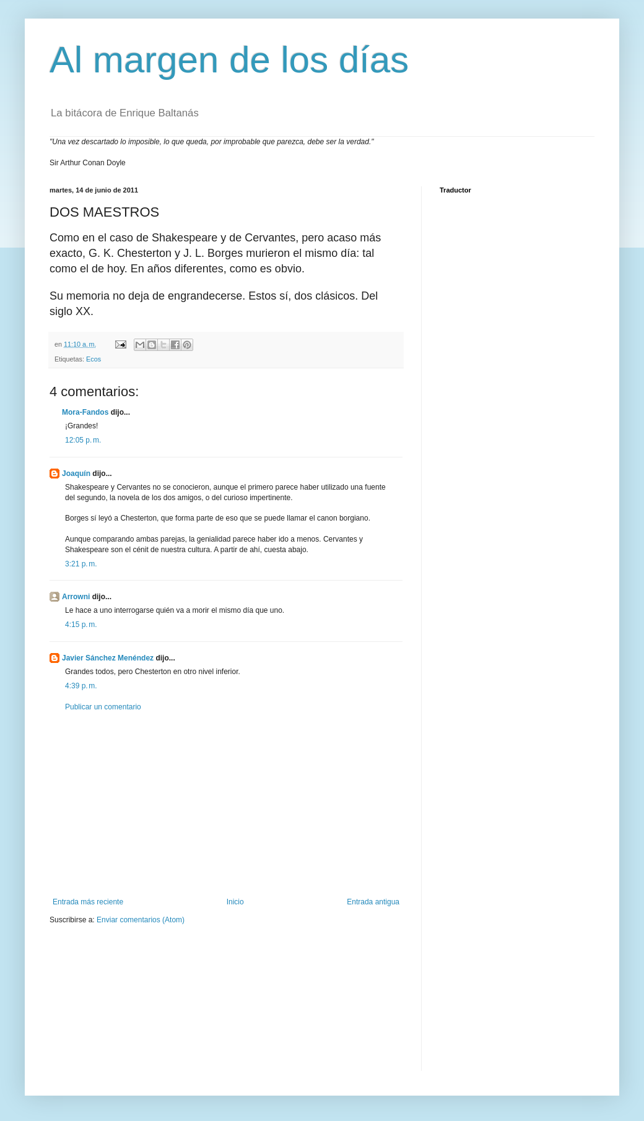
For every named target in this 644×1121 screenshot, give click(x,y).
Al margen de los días (229, 59)
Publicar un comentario (103, 707)
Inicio (235, 902)
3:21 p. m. (81, 564)
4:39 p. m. (81, 686)
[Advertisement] (226, 804)
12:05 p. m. (83, 440)
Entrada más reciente (88, 902)
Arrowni (76, 596)
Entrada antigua (373, 902)
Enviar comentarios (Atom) (141, 919)
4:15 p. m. (81, 624)
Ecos (93, 359)
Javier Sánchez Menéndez (108, 658)
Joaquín (76, 473)
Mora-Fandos (85, 412)
